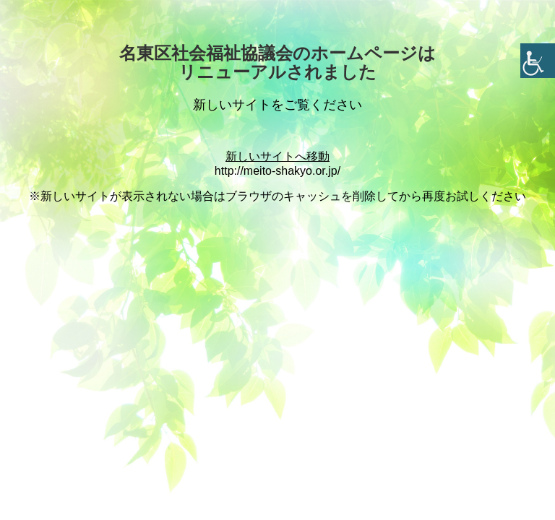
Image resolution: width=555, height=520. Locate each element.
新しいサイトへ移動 (277, 156)
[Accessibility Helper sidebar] (537, 60)
